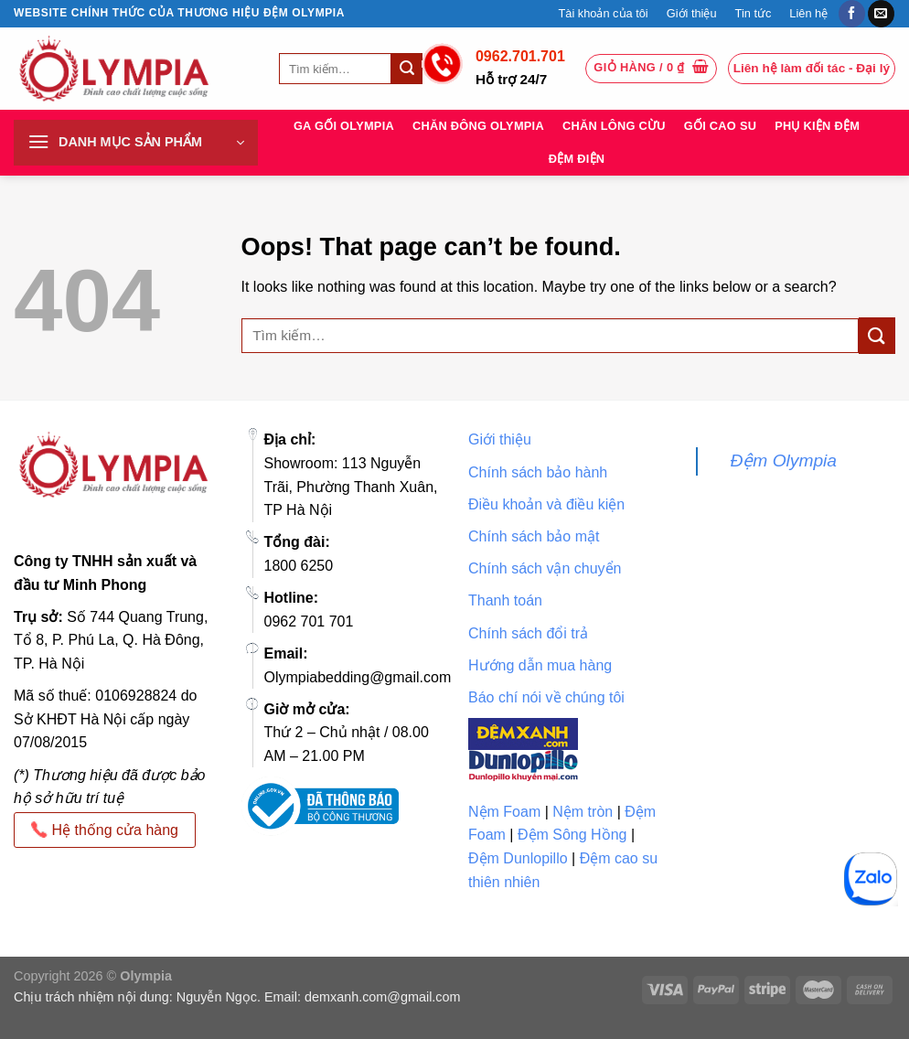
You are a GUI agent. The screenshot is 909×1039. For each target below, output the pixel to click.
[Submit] (406, 68)
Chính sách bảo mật (533, 536)
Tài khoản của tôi (602, 13)
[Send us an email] (881, 13)
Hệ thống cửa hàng (104, 829)
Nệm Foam (504, 811)
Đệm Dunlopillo (518, 858)
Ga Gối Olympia (344, 126)
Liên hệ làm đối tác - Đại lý (811, 68)
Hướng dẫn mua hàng (540, 665)
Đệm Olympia (784, 460)
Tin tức (753, 13)
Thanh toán (505, 600)
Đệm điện (577, 159)
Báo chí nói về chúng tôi (546, 697)
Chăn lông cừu (614, 126)
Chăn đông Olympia (478, 126)
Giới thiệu (692, 13)
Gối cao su (720, 126)
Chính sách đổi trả (528, 633)
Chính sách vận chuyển (544, 568)
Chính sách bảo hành (537, 472)
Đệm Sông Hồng (572, 834)
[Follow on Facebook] (852, 13)
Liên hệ (808, 13)
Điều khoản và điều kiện (546, 504)
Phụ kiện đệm (817, 126)
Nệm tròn (582, 811)
